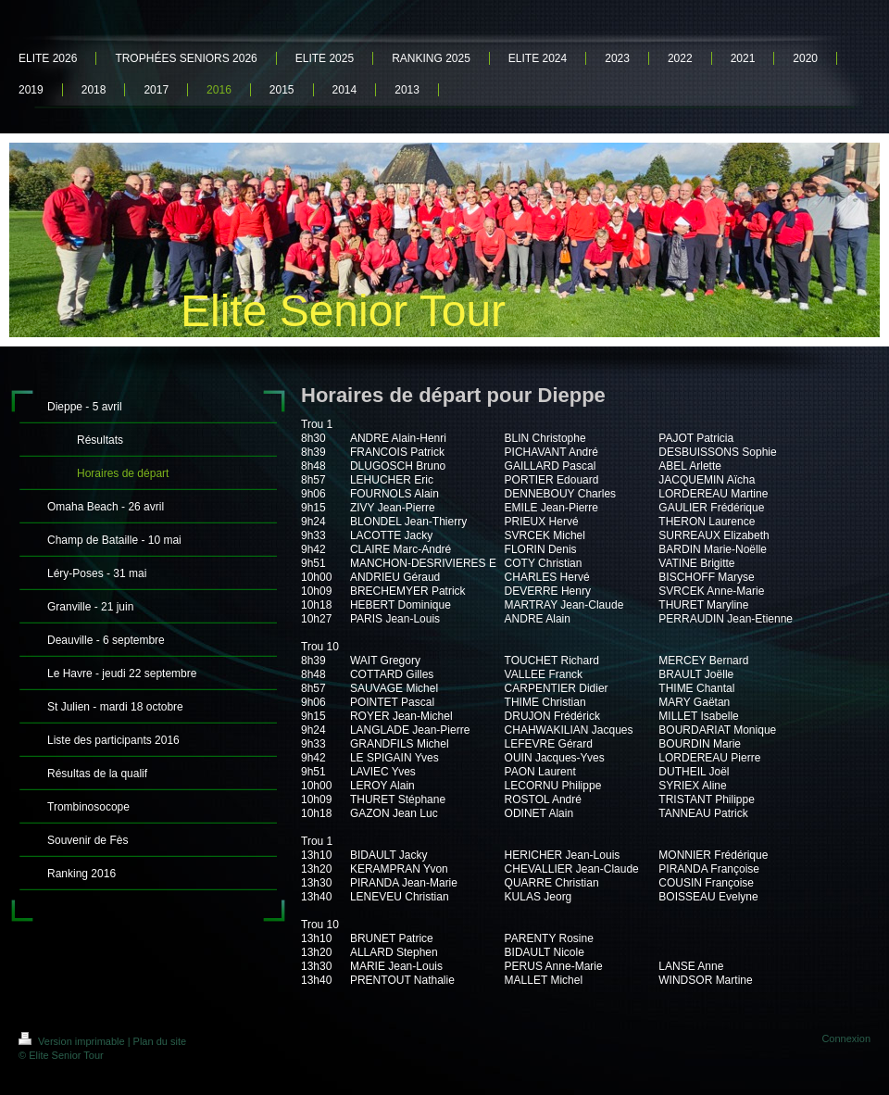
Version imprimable (73, 1041)
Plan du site (159, 1041)
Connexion (845, 1038)
